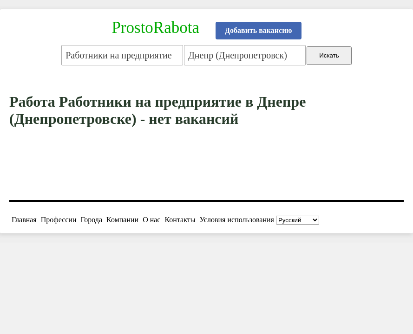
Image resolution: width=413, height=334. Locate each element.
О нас (151, 220)
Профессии (59, 220)
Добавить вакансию (258, 30)
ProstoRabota (155, 28)
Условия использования (237, 220)
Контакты (179, 220)
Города (91, 220)
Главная (24, 220)
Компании (122, 220)
